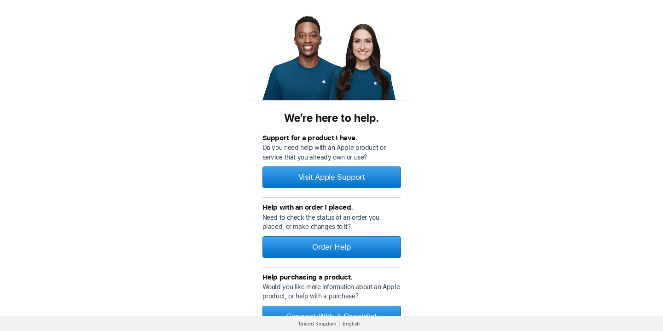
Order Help (331, 246)
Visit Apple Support (331, 177)
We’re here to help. (331, 118)
